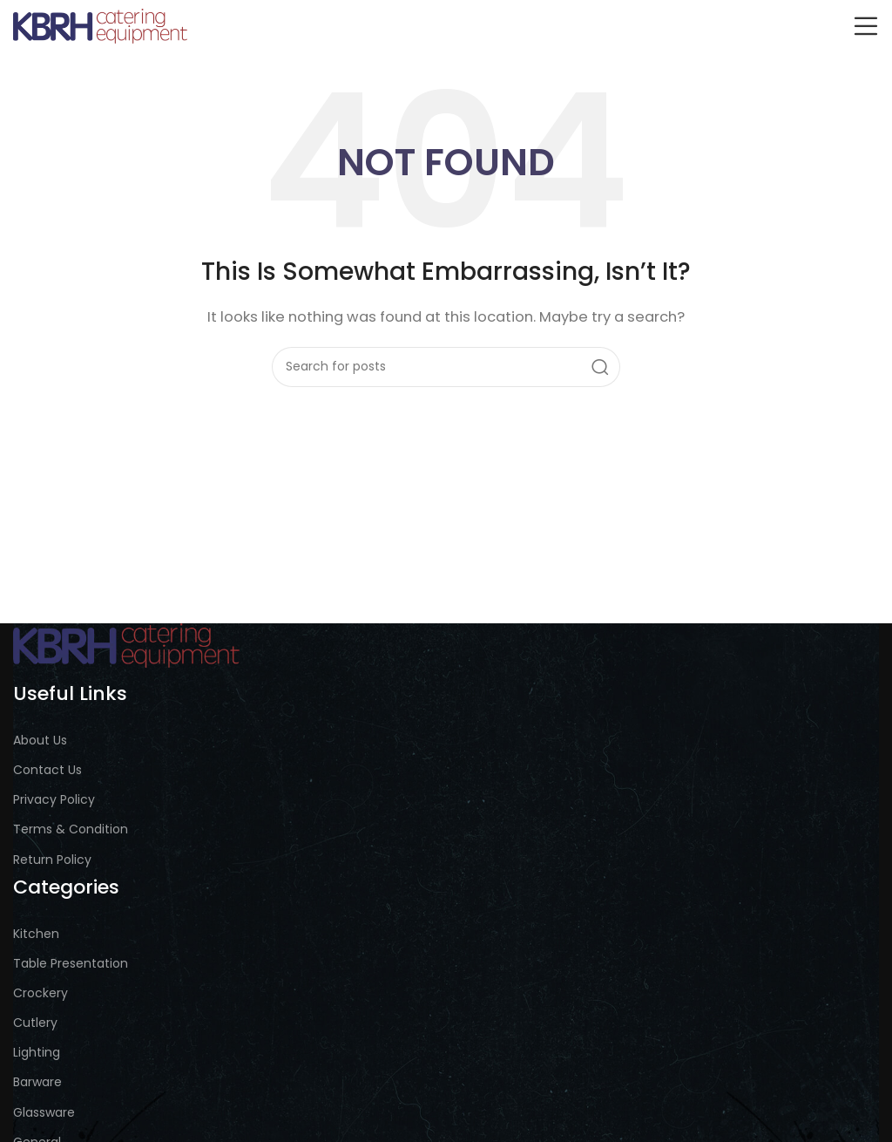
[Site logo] (100, 25)
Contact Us (47, 769)
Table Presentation (70, 963)
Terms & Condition (70, 829)
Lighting (36, 1052)
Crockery (40, 993)
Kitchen (36, 933)
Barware (37, 1082)
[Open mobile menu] (866, 26)
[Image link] (126, 645)
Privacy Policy (54, 799)
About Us (40, 740)
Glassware (44, 1112)
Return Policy (52, 859)
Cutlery (35, 1022)
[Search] (446, 367)
